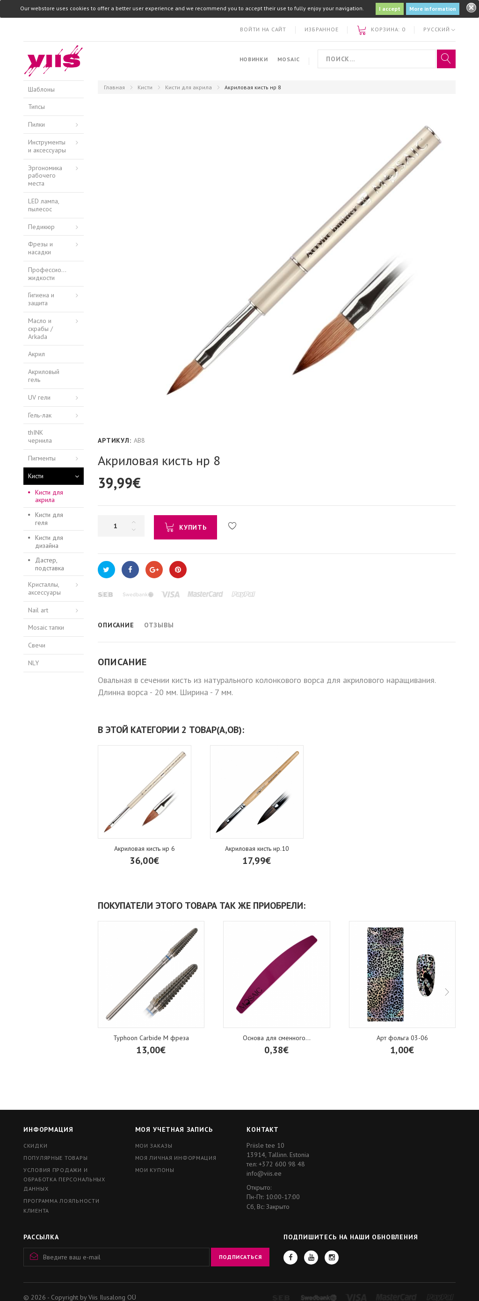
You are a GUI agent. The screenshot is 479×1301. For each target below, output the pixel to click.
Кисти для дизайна (49, 541)
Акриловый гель (43, 375)
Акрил (36, 354)
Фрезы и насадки (40, 248)
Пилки (36, 124)
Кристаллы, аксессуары (44, 588)
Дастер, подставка (49, 564)
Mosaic (288, 59)
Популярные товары (55, 1157)
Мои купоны (154, 1169)
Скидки (35, 1145)
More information (432, 8)
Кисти (145, 87)
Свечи (36, 645)
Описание (116, 625)
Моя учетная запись (174, 1129)
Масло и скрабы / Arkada (40, 328)
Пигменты (42, 458)
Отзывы (159, 625)
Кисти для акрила (188, 87)
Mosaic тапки (46, 627)
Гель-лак (39, 415)
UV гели (39, 397)
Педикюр (41, 227)
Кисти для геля (49, 518)
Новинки (254, 59)
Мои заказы (154, 1145)
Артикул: (114, 440)
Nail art (38, 610)
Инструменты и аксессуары (47, 146)
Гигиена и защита (41, 299)
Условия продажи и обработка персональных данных (64, 1179)
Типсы (36, 106)
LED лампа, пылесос (43, 205)
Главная (114, 87)
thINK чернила (40, 436)
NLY (33, 663)
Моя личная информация (176, 1157)
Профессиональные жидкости (56, 274)
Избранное (321, 29)
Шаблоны (41, 89)
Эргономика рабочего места (45, 176)
